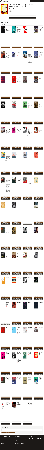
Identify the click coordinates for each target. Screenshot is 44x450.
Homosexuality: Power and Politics (41, 303)
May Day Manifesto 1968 (7, 328)
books (38, 1)
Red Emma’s (5, 1)
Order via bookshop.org (5, 47)
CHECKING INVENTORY (22, 15)
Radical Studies (4, 24)
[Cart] (42, 1)
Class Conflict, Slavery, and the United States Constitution (40, 178)
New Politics (29, 202)
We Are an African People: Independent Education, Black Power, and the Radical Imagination (18, 255)
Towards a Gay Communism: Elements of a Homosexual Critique (7, 354)
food (33, 1)
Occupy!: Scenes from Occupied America (7, 178)
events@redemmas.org (18, 441)
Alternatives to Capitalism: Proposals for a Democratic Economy (18, 329)
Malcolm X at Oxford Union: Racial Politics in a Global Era (41, 278)
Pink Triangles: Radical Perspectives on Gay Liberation (29, 303)
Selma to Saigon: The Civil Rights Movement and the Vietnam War (41, 203)
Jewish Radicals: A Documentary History (18, 303)
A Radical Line (18, 101)
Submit (16, 446)
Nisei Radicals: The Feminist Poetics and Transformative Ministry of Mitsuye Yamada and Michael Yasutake (41, 380)
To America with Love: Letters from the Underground (41, 77)
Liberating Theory (30, 352)
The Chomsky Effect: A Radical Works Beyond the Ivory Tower (18, 153)
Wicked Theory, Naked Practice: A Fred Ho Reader (30, 102)
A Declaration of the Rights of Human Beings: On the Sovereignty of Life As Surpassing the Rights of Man (30, 330)
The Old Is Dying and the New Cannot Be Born (18, 378)
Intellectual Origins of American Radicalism (6, 203)
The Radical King (30, 227)
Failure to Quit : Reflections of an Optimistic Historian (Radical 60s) (18, 28)
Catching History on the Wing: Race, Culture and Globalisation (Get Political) (18, 129)
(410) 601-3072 (19, 438)
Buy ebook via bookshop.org (22, 17)
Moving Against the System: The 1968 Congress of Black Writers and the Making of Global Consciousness (18, 355)
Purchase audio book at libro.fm (22, 18)
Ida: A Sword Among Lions (40, 227)
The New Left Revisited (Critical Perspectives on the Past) (7, 103)
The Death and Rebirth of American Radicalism (7, 28)
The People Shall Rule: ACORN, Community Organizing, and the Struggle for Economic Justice (7, 129)
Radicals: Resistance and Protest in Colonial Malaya (7, 253)
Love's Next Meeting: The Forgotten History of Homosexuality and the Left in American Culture (18, 404)
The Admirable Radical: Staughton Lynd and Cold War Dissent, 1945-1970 (7, 229)
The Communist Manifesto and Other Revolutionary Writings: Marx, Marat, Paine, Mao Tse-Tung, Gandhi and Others (30, 55)
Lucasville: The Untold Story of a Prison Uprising (41, 128)
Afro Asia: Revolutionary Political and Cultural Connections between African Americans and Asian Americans (7, 155)
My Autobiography (18, 227)
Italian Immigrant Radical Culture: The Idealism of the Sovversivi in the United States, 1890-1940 (30, 254)
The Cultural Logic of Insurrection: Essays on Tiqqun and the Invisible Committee (7, 279)
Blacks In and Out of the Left (30, 278)
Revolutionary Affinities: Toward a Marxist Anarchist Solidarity (7, 404)
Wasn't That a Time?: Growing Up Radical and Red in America (18, 278)
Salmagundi (7, 302)
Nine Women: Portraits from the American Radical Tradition (41, 28)
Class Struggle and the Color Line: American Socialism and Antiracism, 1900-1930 (41, 329)
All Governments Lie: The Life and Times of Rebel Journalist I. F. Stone (18, 78)
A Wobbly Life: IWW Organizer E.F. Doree (30, 77)
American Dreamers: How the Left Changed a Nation (30, 153)
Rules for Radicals (30, 26)
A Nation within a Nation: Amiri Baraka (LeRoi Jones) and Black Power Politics (18, 179)
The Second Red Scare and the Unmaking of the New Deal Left (7, 379)
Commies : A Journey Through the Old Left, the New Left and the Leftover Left (30, 404)
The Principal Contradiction (29, 378)
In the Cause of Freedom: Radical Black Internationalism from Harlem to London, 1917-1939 (30, 180)
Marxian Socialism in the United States (7, 77)
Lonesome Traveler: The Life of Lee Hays (18, 52)
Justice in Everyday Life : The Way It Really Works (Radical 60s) (41, 53)
